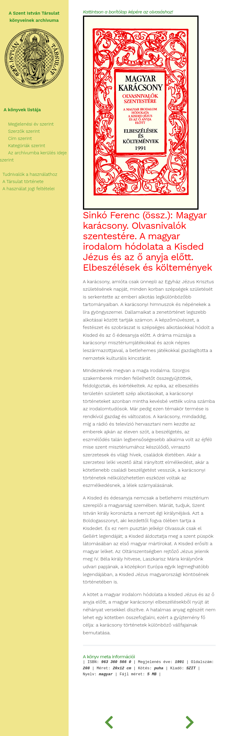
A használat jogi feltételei (27, 188)
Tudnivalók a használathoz (29, 174)
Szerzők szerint (20, 131)
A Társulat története (22, 181)
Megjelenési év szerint (27, 124)
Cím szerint (16, 138)
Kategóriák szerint (23, 145)
